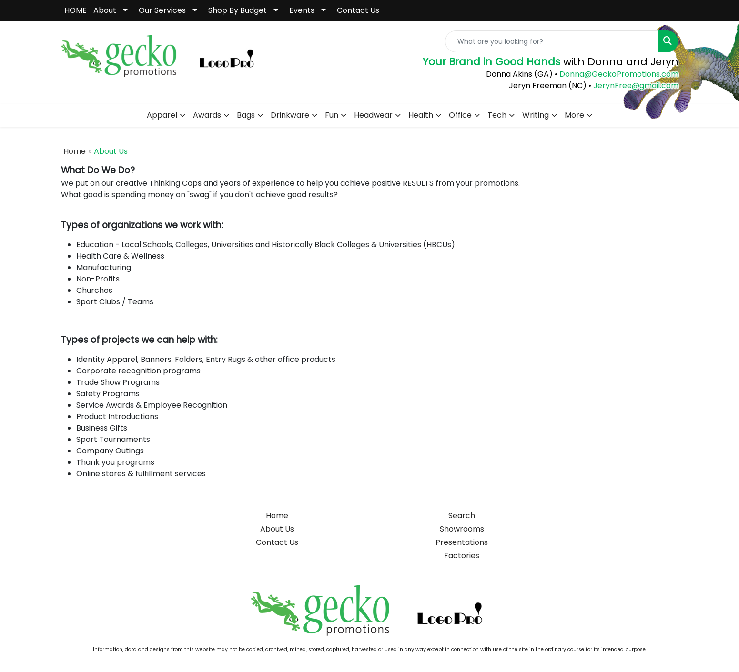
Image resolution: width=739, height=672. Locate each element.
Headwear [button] (373, 115)
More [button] (574, 115)
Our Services (162, 10)
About (104, 10)
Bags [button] (246, 115)
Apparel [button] (162, 115)
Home (74, 151)
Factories (461, 555)
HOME (75, 10)
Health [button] (420, 115)
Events (301, 10)
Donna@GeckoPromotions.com (617, 74)
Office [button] (460, 115)
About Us (277, 528)
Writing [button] (535, 115)
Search (461, 515)
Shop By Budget (237, 10)
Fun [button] (331, 115)
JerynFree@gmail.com (635, 85)
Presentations (461, 542)
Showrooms (462, 528)
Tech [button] (496, 115)
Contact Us (358, 10)
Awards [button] (207, 115)
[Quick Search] (551, 41)
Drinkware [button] (290, 115)
